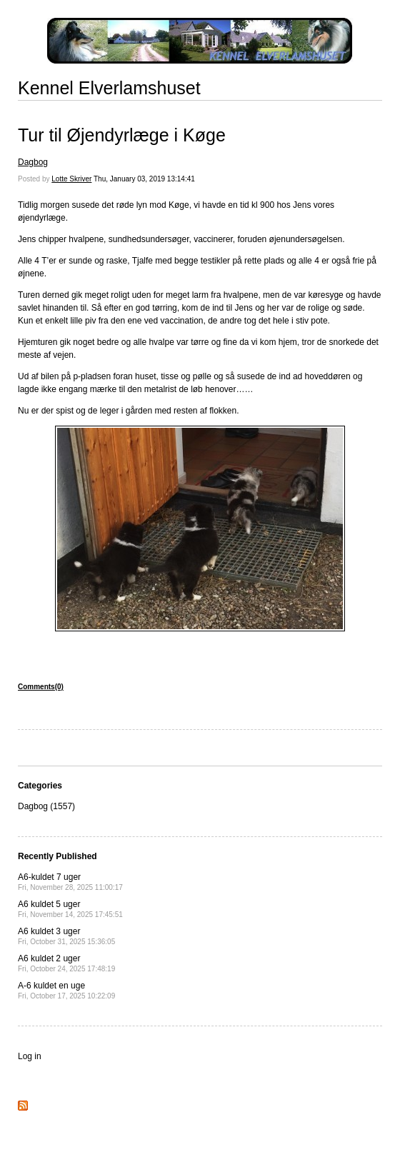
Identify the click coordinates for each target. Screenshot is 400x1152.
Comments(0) (41, 687)
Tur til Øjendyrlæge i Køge (122, 135)
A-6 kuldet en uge (66, 990)
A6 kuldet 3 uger (66, 936)
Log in (29, 1056)
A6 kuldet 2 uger (66, 963)
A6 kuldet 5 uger (70, 908)
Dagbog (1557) (46, 806)
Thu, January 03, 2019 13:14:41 (144, 179)
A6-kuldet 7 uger (70, 881)
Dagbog (33, 162)
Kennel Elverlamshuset (109, 88)
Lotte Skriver (71, 179)
